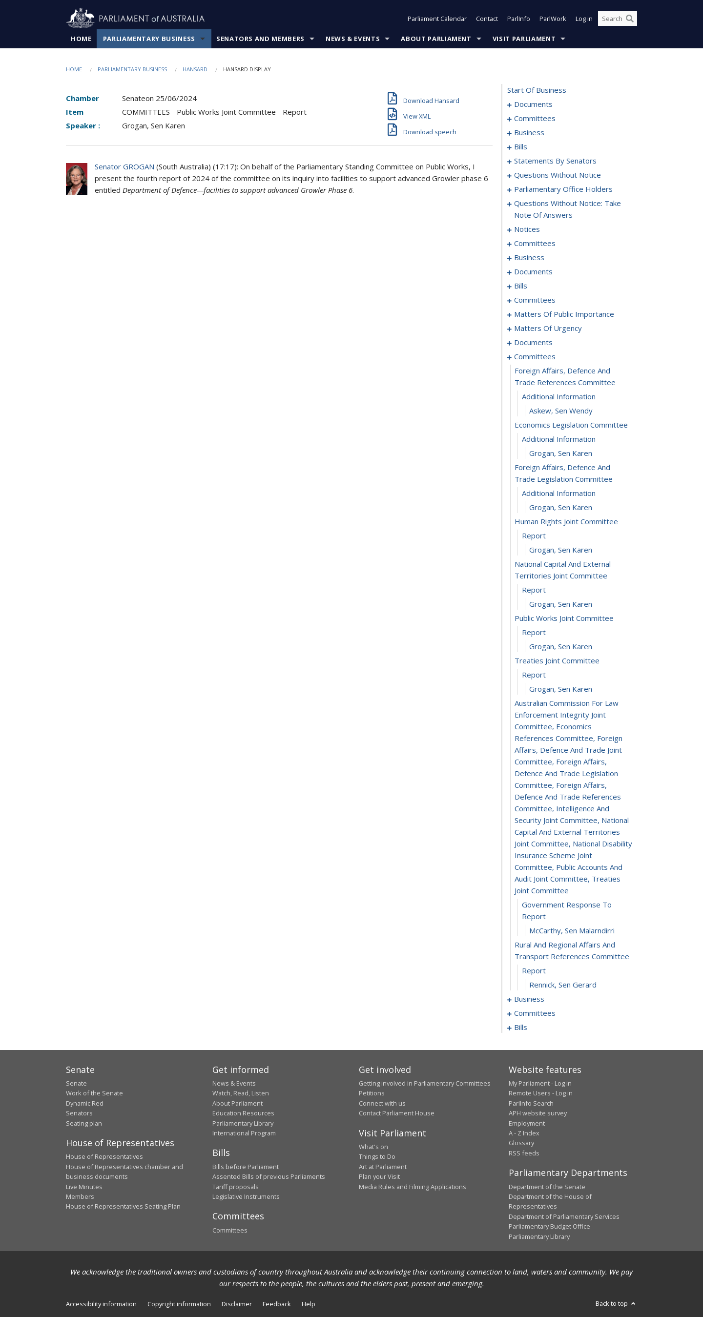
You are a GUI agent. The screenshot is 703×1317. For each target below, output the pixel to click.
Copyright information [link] (179, 1303)
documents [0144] (533, 342)
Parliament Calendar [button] (437, 18)
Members (80, 1196)
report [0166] (534, 674)
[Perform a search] (629, 18)
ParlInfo (518, 18)
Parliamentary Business (149, 38)
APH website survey (538, 1113)
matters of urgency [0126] (548, 328)
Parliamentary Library (242, 1123)
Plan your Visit (379, 1176)
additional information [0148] (559, 396)
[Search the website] (617, 18)
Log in (584, 18)
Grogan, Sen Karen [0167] (560, 689)
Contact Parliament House (396, 1113)
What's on (373, 1146)
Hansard (195, 69)
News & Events (353, 38)
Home (81, 38)
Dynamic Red (84, 1103)
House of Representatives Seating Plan (123, 1206)
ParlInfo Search (531, 1103)
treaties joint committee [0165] (557, 660)
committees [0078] (535, 243)
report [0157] (534, 535)
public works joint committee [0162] (564, 618)
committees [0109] (535, 300)
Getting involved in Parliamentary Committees (425, 1083)
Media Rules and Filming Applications (412, 1186)
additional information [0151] (559, 439)
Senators (79, 1113)
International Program (244, 1133)
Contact (487, 18)
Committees (230, 1230)
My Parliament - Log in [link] (540, 1083)
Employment (527, 1123)
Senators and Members (260, 38)
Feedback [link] (277, 1303)
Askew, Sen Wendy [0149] (561, 410)
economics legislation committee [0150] (571, 425)
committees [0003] (535, 118)
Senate (76, 1083)
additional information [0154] (559, 493)
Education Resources (243, 1113)
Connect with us (382, 1103)
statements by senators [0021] (555, 160)
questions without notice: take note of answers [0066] (567, 209)
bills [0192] (520, 1027)
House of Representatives (104, 1156)
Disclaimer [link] (237, 1303)
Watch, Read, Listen (240, 1093)
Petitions (372, 1093)
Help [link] (308, 1303)
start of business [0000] (536, 90)
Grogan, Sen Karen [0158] (560, 550)
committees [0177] (535, 1013)
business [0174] (529, 999)
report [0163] (534, 632)
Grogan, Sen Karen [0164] (560, 646)
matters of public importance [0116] (564, 314)
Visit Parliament (524, 38)
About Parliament (436, 38)
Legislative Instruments (246, 1196)
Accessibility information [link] (101, 1303)
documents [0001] (533, 104)
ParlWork (552, 18)
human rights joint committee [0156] (566, 521)
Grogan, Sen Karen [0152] (560, 453)
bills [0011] (520, 146)
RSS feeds (524, 1153)
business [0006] (529, 132)
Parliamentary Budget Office (549, 1226)
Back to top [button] (616, 1303)
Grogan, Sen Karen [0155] (560, 507)
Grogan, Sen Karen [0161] (560, 604)
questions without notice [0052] (557, 175)
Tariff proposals (235, 1186)
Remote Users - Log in (541, 1093)
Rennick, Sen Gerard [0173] (563, 984)
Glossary (521, 1142)
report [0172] (534, 970)
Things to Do (377, 1156)
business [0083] (529, 257)
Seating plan (84, 1123)
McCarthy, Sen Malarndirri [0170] (572, 930)
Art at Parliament (383, 1166)
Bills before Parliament (245, 1166)
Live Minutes (84, 1186)
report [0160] (534, 590)
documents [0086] (533, 271)
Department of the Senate (547, 1186)
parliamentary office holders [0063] (563, 189)
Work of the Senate (94, 1093)
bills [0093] (520, 285)
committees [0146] (535, 356)
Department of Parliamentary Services (564, 1216)
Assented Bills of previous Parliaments (268, 1176)
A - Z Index (524, 1133)
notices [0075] (527, 229)
